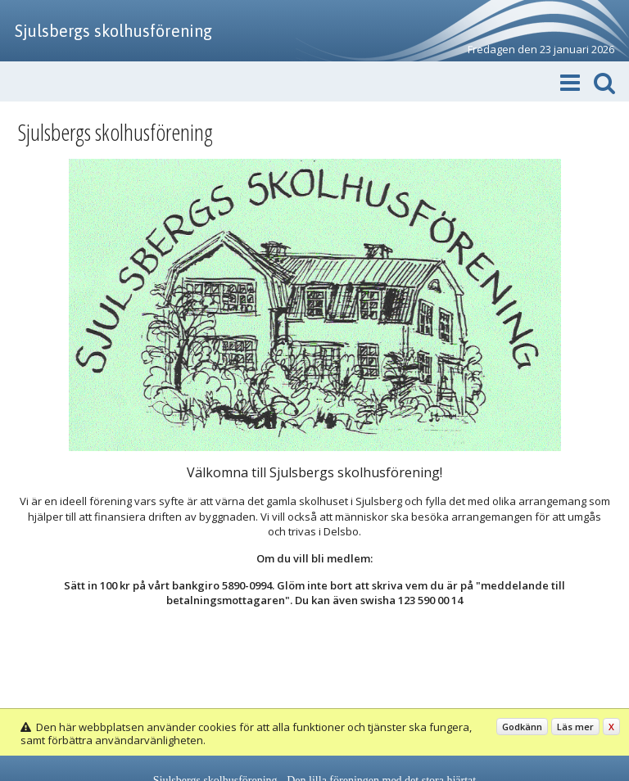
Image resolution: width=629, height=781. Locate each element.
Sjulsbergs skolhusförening (113, 30)
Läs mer (575, 726)
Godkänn (522, 726)
